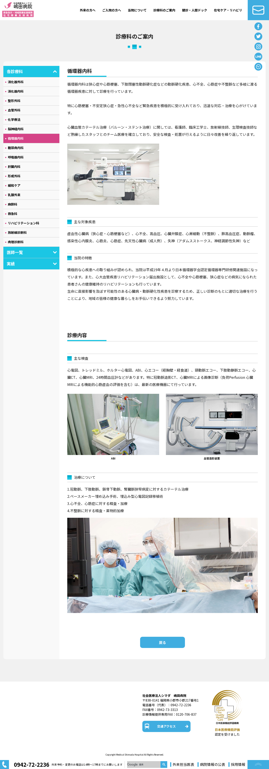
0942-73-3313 (167, 709)
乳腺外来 (14, 195)
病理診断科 (16, 242)
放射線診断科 (17, 232)
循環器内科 (16, 138)
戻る (162, 642)
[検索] (144, 764)
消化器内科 (16, 91)
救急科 (12, 213)
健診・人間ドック (194, 10)
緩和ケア (14, 185)
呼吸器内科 (16, 157)
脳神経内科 (16, 129)
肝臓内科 (14, 166)
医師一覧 (15, 252)
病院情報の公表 (212, 764)
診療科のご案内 (164, 10)
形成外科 (14, 176)
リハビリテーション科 (23, 223)
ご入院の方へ (111, 10)
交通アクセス (166, 726)
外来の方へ (87, 10)
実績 (11, 263)
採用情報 (238, 764)
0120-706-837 (186, 714)
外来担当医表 (183, 764)
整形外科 (14, 100)
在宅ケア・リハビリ (228, 10)
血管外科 (14, 110)
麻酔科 (12, 204)
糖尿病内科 (16, 147)
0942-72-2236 (181, 705)
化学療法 (14, 119)
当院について (137, 10)
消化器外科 (16, 82)
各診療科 (15, 71)
